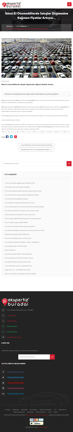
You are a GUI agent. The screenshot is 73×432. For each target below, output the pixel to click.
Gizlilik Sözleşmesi (41, 412)
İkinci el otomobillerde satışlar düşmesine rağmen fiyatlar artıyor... (23, 191)
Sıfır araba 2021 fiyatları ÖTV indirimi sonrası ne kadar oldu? (22, 211)
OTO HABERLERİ (21, 26)
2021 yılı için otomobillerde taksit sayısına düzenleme (20, 226)
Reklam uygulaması (19, 412)
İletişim (56, 412)
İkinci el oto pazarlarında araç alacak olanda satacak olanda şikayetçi (24, 207)
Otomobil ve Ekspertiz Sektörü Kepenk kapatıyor (18, 254)
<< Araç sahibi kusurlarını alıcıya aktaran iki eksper (36, 145)
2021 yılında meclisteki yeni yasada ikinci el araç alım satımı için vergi (24, 230)
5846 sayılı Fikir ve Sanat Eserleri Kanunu (37, 415)
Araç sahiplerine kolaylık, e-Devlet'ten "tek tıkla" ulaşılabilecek (22, 242)
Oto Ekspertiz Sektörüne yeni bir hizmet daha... (18, 262)
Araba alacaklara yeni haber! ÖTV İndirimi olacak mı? (20, 215)
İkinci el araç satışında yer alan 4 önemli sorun (18, 238)
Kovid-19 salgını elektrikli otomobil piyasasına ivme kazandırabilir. (23, 219)
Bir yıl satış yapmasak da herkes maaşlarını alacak (19, 258)
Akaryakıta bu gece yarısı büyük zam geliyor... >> (36, 150)
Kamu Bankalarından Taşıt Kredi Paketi (16, 246)
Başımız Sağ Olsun (10, 250)
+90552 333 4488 (11, 315)
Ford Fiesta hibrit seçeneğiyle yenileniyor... (16, 199)
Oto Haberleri (33, 410)
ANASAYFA (9, 26)
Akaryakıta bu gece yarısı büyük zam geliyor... (17, 187)
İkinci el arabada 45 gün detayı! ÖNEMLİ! (16, 222)
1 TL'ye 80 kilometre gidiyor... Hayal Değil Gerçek (18, 266)
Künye (50, 412)
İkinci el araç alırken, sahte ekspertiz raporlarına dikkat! (20, 274)
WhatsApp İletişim (12, 326)
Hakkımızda (15, 410)
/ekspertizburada (15, 372)
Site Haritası (30, 412)
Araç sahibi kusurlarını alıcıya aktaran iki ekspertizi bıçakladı (22, 195)
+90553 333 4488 (11, 321)
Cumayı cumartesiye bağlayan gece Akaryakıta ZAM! (20, 183)
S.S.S (55, 410)
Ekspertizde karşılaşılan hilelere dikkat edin (17, 234)
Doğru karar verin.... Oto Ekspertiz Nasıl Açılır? (17, 270)
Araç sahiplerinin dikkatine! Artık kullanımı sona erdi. (20, 203)
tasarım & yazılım (43, 427)
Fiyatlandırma (62, 410)
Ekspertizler (24, 410)
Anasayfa (7, 410)
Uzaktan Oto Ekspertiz (45, 410)
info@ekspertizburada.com (14, 337)
